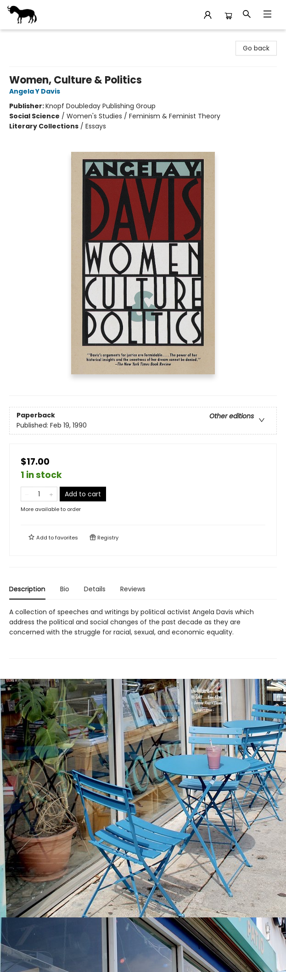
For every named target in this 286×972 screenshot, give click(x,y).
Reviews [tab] (133, 589)
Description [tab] (27, 589)
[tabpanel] (143, 633)
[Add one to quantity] (51, 494)
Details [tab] (95, 589)
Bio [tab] (64, 589)
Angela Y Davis (36, 91)
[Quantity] (39, 494)
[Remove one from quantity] (27, 494)
